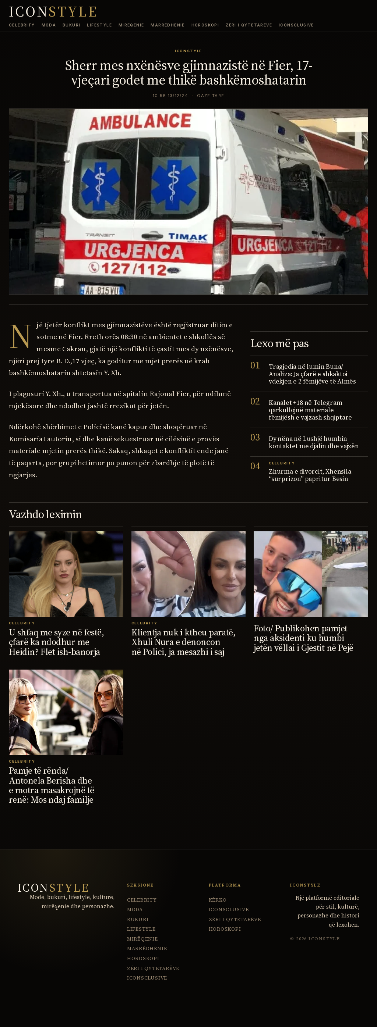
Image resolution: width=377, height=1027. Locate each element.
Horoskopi (205, 25)
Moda (49, 25)
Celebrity (22, 25)
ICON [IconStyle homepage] (53, 11)
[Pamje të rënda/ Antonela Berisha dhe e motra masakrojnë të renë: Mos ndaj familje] (66, 712)
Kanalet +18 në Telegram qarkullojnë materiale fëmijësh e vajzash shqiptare (310, 410)
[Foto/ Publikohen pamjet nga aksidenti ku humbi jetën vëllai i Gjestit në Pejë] (311, 574)
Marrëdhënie (167, 25)
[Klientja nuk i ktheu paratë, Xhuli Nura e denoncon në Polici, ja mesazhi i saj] (188, 574)
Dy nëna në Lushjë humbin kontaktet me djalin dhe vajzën (314, 442)
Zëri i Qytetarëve (249, 25)
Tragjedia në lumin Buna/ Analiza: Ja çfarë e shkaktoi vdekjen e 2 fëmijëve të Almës (312, 374)
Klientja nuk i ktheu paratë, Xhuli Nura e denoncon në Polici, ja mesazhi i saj (183, 642)
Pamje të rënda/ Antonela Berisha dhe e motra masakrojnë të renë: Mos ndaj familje (51, 785)
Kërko (218, 900)
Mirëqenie (131, 25)
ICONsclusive (296, 25)
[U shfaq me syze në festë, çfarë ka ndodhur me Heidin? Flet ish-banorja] (66, 574)
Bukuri (71, 25)
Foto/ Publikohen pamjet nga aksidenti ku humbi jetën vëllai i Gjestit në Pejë (303, 638)
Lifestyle (99, 25)
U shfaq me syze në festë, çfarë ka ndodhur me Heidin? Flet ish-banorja (56, 642)
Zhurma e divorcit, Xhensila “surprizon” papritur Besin (310, 475)
